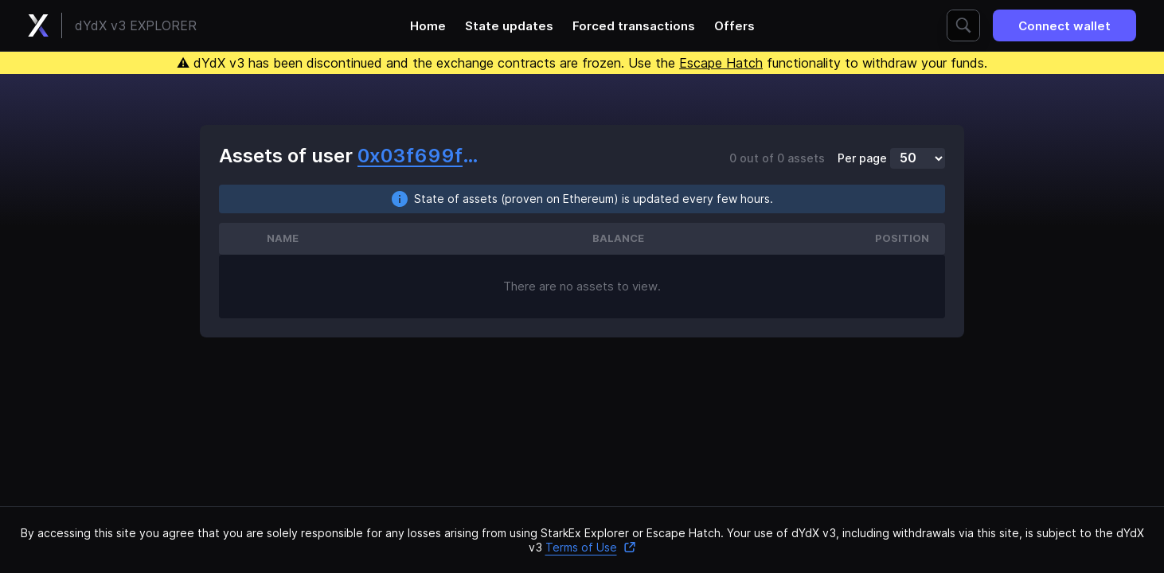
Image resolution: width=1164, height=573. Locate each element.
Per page (862, 158)
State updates (509, 25)
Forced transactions (633, 25)
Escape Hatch (721, 63)
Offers (734, 25)
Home (428, 25)
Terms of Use (590, 547)
